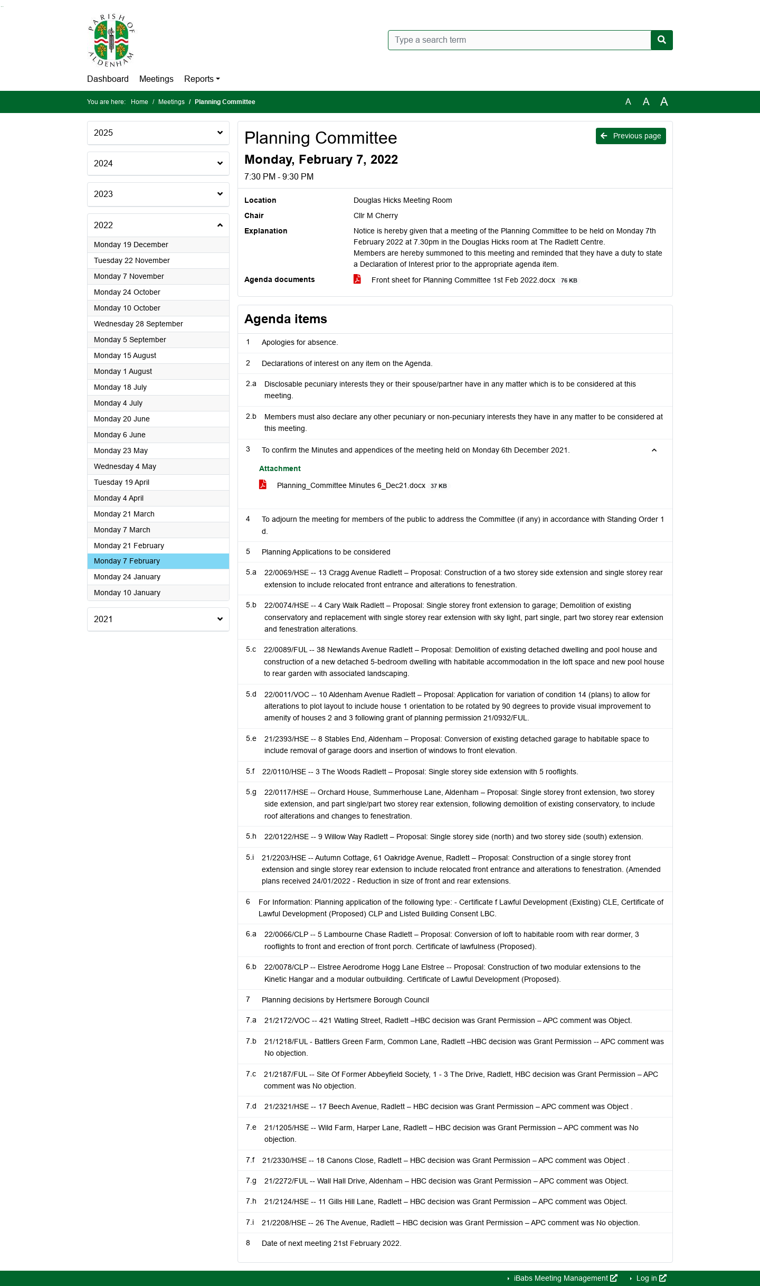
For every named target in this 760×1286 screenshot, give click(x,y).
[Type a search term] (530, 40)
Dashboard (108, 78)
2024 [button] (103, 163)
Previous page (631, 136)
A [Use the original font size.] (628, 101)
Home (139, 102)
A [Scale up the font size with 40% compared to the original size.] (664, 102)
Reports (199, 78)
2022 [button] (103, 225)
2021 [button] (103, 619)
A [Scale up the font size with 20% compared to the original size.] (646, 101)
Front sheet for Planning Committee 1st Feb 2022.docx (467, 280)
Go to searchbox (1, 6)
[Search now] (662, 40)
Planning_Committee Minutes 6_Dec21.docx (355, 485)
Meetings (156, 78)
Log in (650, 1278)
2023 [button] (103, 194)
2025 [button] (103, 132)
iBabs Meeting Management (565, 1278)
